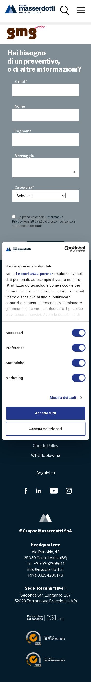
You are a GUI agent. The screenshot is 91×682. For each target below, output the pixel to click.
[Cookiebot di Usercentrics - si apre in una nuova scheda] (64, 249)
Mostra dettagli (63, 397)
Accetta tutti (45, 413)
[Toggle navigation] (80, 10)
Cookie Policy (45, 445)
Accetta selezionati (45, 429)
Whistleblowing (45, 455)
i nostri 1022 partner (34, 274)
